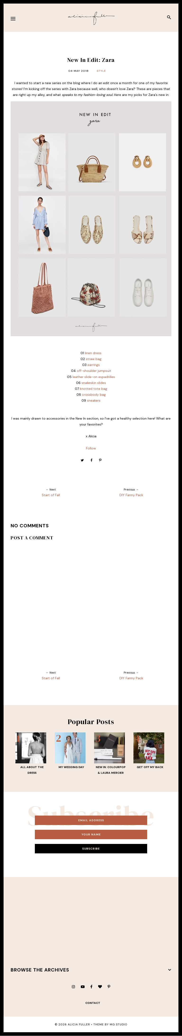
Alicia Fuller (79, 1024)
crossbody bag (94, 394)
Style (101, 71)
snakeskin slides (94, 383)
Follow (91, 448)
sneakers (93, 400)
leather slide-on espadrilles (94, 377)
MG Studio (118, 1024)
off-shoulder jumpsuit (94, 371)
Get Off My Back (150, 767)
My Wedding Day (71, 767)
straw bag (93, 359)
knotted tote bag (93, 389)
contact (92, 1003)
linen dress (93, 353)
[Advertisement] (91, 922)
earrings (93, 365)
